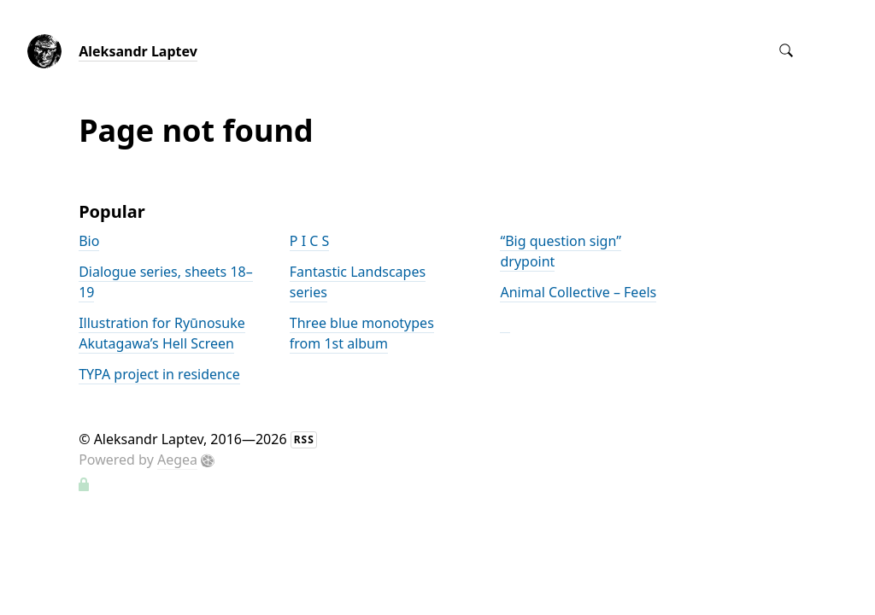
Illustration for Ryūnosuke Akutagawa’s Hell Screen (162, 333)
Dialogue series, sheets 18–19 (166, 282)
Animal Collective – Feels (578, 292)
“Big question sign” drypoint (560, 251)
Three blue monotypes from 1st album (362, 333)
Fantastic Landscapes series (358, 282)
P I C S (309, 240)
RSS (304, 439)
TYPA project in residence (159, 374)
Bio (89, 240)
